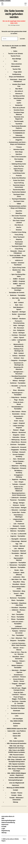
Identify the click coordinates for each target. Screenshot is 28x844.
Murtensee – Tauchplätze (17, 598)
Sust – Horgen (18, 482)
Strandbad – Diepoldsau (18, 607)
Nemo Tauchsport (18, 237)
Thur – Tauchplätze (18, 635)
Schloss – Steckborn (18, 355)
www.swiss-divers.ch (7, 816)
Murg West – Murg (18, 582)
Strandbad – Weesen (18, 584)
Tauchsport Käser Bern (19, 246)
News (15, 61)
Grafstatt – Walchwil (19, 546)
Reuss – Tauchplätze (17, 617)
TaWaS (19, 203)
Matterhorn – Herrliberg (19, 466)
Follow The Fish (19, 166)
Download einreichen (17, 713)
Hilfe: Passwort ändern (17, 754)
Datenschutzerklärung (8, 822)
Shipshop (19, 239)
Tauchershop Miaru (19, 189)
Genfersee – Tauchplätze (17, 383)
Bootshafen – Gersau (18, 414)
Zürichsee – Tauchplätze (17, 444)
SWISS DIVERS (5, 1)
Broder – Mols (18, 570)
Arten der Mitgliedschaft (16, 783)
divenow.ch (18, 93)
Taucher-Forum (15, 56)
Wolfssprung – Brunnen (18, 439)
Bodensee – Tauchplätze (17, 295)
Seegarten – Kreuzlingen (19, 360)
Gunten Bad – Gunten (19, 512)
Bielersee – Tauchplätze (17, 531)
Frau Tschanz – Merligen (18, 507)
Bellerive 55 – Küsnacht (19, 447)
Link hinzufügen (18, 718)
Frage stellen (18, 72)
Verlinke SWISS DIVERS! (16, 777)
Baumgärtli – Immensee (18, 539)
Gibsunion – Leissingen (18, 510)
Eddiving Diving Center (19, 164)
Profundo (19, 175)
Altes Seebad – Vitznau (19, 411)
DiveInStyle (18, 161)
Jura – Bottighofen (19, 330)
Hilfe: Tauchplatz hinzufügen (16, 766)
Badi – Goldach (19, 302)
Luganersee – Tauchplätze (18, 562)
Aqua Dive (19, 211)
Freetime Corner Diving (19, 232)
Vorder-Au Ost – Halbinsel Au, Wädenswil (19, 489)
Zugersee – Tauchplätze (17, 536)
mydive (19, 103)
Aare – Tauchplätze (18, 614)
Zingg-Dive (18, 140)
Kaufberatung (16, 74)
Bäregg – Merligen (18, 503)
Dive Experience (19, 218)
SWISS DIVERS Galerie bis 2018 (16, 728)
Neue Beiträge (16, 59)
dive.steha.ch (19, 91)
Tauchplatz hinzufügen (18, 708)
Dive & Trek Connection (18, 156)
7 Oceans (19, 147)
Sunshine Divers (19, 110)
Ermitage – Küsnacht (18, 452)
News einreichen (16, 64)
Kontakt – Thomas (16, 793)
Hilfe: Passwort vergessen (17, 757)
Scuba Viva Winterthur (19, 178)
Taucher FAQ (17, 69)
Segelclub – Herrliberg (19, 479)
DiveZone (19, 230)
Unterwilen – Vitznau (18, 437)
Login (3, 828)
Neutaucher (18, 105)
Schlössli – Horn (19, 358)
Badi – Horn (18, 305)
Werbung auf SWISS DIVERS (15, 787)
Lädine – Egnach (19, 337)
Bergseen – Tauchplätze (17, 640)
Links (16, 716)
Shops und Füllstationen (16, 76)
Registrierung (5, 830)
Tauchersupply (18, 121)
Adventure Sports (18, 149)
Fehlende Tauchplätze (17, 706)
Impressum (15, 785)
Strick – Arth (19, 555)
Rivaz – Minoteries (18, 390)
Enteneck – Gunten (19, 505)
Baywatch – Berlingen (19, 312)
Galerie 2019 (16, 733)
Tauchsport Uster (19, 201)
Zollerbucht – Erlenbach (18, 497)
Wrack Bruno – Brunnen (18, 442)
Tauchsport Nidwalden (19, 199)
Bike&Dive (19, 213)
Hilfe (15, 738)
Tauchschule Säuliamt (19, 192)
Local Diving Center (19, 173)
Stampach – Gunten (19, 526)
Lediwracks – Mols (19, 577)
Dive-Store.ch (19, 225)
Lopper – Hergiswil (19, 423)
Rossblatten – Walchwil (19, 553)
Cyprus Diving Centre (19, 267)
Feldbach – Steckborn (19, 318)
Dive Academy (18, 159)
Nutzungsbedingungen (15, 780)
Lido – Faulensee (19, 523)
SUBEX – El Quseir (19, 279)
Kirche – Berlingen (19, 332)
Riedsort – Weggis (18, 430)
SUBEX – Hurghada (19, 281)
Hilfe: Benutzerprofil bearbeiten (16, 743)
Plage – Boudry (19, 400)
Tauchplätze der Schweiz (16, 292)
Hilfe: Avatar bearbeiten (16, 741)
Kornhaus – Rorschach (19, 335)
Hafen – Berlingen (18, 325)
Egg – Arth (19, 543)
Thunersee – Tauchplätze (18, 500)
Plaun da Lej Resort (19, 107)
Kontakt (15, 790)
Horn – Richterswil (19, 459)
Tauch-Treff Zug (19, 183)
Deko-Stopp (18, 152)
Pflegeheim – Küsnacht (19, 468)
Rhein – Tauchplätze (17, 600)
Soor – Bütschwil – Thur (18, 638)
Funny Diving (19, 234)
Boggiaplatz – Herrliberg (18, 449)
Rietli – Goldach (19, 353)
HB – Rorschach (19, 328)
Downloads (16, 710)
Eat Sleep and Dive (19, 96)
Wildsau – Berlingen (19, 380)
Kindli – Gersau (19, 421)
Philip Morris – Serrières (18, 397)
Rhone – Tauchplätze (17, 619)
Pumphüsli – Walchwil (19, 551)
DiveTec (18, 227)
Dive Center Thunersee (19, 215)
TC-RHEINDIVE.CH (19, 133)
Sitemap (15, 802)
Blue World (18, 89)
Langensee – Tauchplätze (18, 528)
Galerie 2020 (16, 736)
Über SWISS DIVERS (16, 721)
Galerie (15, 726)
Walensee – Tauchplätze (17, 567)
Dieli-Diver (19, 154)
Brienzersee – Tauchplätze (18, 565)
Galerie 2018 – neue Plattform (16, 731)
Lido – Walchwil (19, 548)
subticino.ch (19, 260)
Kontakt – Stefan (16, 795)
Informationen (15, 66)
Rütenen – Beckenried (19, 432)
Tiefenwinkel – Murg (19, 591)
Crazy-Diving (19, 248)
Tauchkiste (19, 123)
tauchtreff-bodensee (19, 130)
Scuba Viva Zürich (18, 180)
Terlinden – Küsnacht (18, 484)
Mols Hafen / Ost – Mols (19, 579)
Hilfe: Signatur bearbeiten (16, 764)
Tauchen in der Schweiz (15, 53)
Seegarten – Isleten (19, 435)
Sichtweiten (16, 723)
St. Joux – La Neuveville (18, 533)
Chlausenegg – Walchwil (18, 541)
